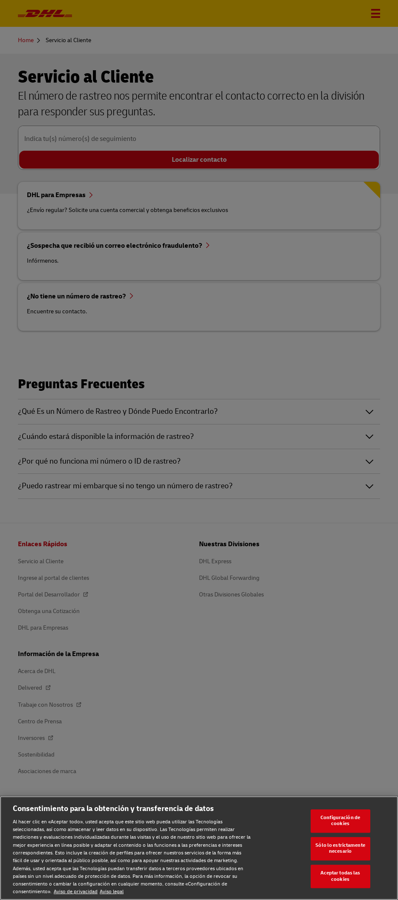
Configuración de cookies (340, 820)
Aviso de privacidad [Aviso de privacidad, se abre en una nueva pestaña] (76, 892)
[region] (199, 848)
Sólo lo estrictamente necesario (340, 848)
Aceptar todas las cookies (340, 876)
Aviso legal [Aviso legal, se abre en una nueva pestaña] (112, 892)
